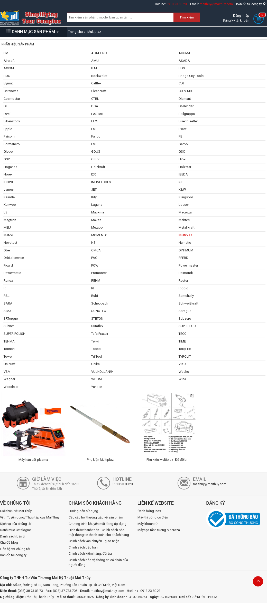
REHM (95, 280)
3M (6, 53)
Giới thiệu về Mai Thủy (16, 511)
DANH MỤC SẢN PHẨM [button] (32, 31)
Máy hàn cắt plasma (33, 460)
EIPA (94, 121)
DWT (7, 114)
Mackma (97, 212)
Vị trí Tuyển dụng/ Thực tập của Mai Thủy (29, 517)
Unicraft (9, 364)
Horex (8, 174)
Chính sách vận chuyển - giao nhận (94, 541)
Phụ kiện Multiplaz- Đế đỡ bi (166, 460)
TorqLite (185, 349)
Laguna (96, 205)
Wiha (182, 379)
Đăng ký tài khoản (236, 20)
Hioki (182, 159)
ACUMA (184, 53)
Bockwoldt (99, 76)
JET (94, 189)
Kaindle (9, 197)
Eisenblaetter (188, 121)
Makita (96, 220)
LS (5, 212)
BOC (7, 76)
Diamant (185, 99)
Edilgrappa (187, 114)
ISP (181, 182)
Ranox (8, 280)
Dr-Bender (186, 106)
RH (93, 288)
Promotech (99, 273)
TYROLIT (185, 356)
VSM (7, 372)
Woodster (11, 387)
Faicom (9, 136)
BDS (182, 68)
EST (94, 129)
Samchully (186, 296)
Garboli (184, 144)
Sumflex (97, 326)
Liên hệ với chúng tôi (15, 549)
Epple (8, 129)
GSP (7, 159)
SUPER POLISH (14, 334)
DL (6, 106)
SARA (8, 303)
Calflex (96, 83)
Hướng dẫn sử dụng (83, 511)
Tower (8, 356)
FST (94, 144)
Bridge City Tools (191, 76)
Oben (8, 250)
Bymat (8, 83)
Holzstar (185, 167)
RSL (7, 296)
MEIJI (8, 227)
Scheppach (99, 303)
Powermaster (188, 265)
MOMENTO (99, 235)
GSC (182, 151)
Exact (183, 129)
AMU (95, 61)
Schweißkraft (188, 303)
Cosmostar (12, 99)
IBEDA (183, 174)
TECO (183, 334)
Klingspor (186, 197)
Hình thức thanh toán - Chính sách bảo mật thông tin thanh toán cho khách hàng (99, 532)
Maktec (184, 220)
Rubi (94, 296)
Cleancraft (98, 91)
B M (94, 68)
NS (93, 242)
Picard (8, 265)
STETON (97, 318)
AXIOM (9, 68)
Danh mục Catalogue (15, 530)
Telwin (95, 341)
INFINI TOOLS (101, 182)
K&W (182, 189)
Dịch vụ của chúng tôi (16, 524)
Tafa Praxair (99, 334)
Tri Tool (96, 356)
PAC (94, 258)
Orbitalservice (14, 258)
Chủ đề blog (9, 542)
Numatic (185, 242)
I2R (93, 174)
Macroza (185, 212)
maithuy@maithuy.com (216, 4)
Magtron (10, 220)
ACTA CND (99, 53)
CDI (181, 83)
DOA (94, 106)
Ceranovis (11, 91)
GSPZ (95, 159)
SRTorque (11, 318)
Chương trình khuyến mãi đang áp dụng (97, 524)
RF (5, 288)
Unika (95, 364)
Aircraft (9, 61)
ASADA (184, 61)
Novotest (10, 242)
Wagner (9, 379)
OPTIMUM (186, 250)
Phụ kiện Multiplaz (100, 460)
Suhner (9, 326)
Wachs (184, 372)
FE (180, 136)
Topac (95, 349)
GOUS (95, 151)
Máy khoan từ (147, 524)
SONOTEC (98, 311)
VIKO (182, 364)
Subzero (185, 318)
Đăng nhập (241, 15)
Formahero (12, 144)
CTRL (95, 99)
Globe (8, 151)
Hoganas (10, 167)
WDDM (96, 379)
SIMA (8, 311)
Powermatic (12, 273)
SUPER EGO (187, 326)
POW (94, 265)
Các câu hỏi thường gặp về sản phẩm (96, 517)
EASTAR (97, 114)
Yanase (96, 387)
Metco (8, 235)
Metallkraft (187, 227)
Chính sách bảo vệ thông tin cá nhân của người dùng (98, 562)
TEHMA (9, 341)
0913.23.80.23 (177, 4)
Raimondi (186, 273)
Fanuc (95, 136)
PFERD (183, 258)
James (9, 189)
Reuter (183, 280)
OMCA (96, 250)
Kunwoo (10, 205)
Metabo (97, 227)
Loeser (184, 205)
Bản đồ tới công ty (251, 4)
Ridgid (183, 288)
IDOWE (9, 182)
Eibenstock (12, 121)
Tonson (9, 349)
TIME (182, 341)
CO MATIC (186, 91)
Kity (94, 197)
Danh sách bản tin (13, 536)
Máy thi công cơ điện (152, 517)
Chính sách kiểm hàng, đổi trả (90, 553)
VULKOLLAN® (102, 372)
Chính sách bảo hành (84, 547)
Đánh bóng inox (149, 511)
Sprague (185, 311)
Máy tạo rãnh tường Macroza (158, 530)
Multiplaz (185, 235)
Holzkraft (98, 167)
